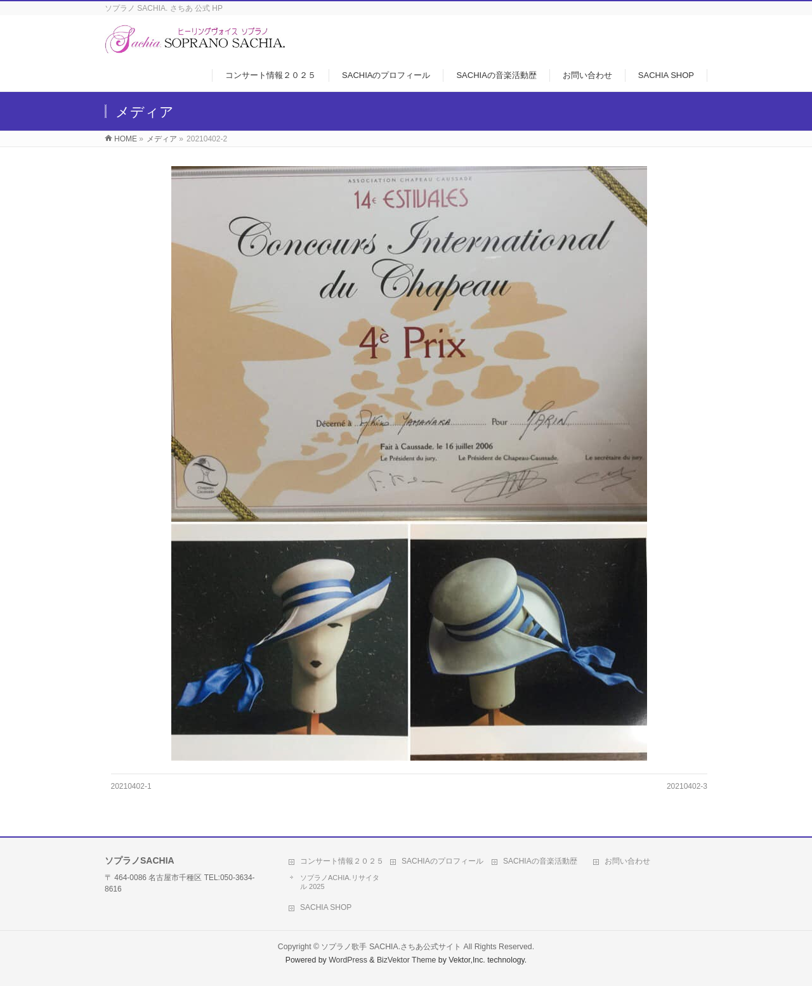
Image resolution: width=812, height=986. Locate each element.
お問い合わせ (627, 861)
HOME (125, 138)
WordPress (348, 960)
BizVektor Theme (406, 960)
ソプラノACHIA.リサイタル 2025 (339, 882)
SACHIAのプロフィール (442, 861)
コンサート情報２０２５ (342, 861)
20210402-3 (687, 786)
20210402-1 (131, 786)
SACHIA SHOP (325, 907)
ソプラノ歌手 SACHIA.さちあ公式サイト (391, 946)
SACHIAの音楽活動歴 (540, 861)
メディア (162, 138)
